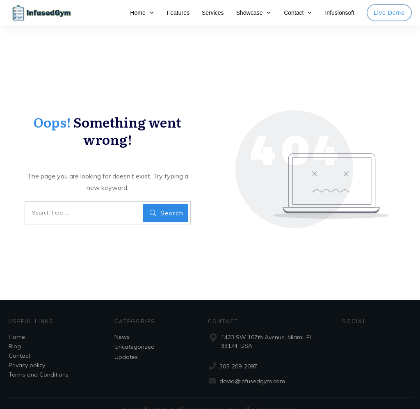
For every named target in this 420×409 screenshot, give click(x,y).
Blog (15, 334)
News (122, 324)
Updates (126, 344)
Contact (19, 343)
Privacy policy (27, 352)
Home (17, 324)
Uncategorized (134, 334)
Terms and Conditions (38, 362)
